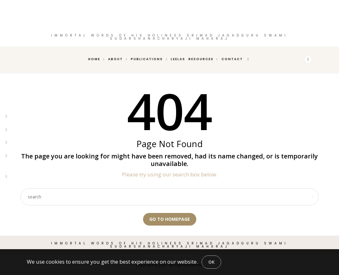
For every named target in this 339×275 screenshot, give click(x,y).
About (115, 59)
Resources (201, 59)
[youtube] (6, 166)
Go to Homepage (169, 219)
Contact (232, 59)
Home (94, 59)
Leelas (178, 59)
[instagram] (6, 155)
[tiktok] (6, 176)
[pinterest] (6, 142)
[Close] (211, 262)
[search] (248, 59)
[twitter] (6, 129)
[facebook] (6, 116)
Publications (147, 59)
